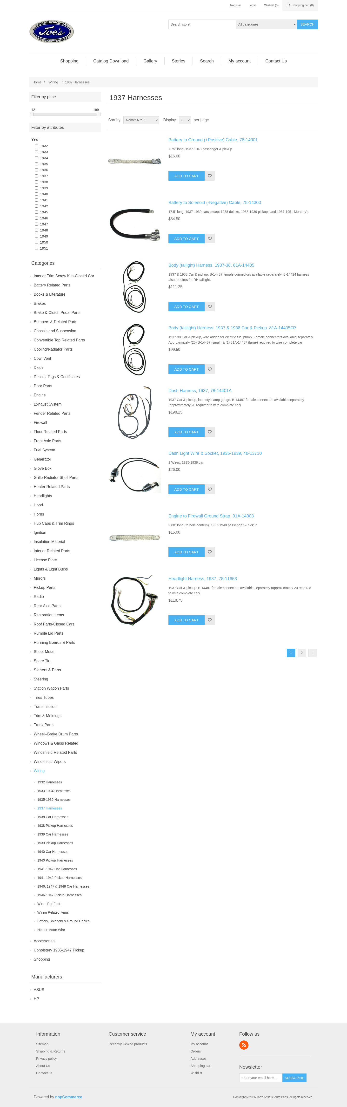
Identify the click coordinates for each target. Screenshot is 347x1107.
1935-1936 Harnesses (54, 799)
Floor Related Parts (50, 432)
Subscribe (294, 1078)
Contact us (44, 1073)
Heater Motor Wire (51, 930)
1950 (44, 242)
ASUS (39, 990)
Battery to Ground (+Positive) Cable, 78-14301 (213, 139)
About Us (43, 1066)
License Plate (45, 560)
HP (36, 999)
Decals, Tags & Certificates (57, 377)
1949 (44, 236)
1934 (44, 158)
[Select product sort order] (141, 120)
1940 (44, 194)
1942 (44, 206)
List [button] (314, 120)
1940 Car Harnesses (52, 852)
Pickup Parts (44, 587)
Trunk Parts (43, 725)
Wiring (39, 771)
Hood (38, 505)
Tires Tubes (44, 697)
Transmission (45, 707)
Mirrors (40, 578)
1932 (44, 146)
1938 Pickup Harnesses (55, 826)
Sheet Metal (44, 652)
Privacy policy (46, 1058)
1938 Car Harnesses (52, 817)
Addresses (199, 1058)
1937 (44, 176)
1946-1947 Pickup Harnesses (59, 895)
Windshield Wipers (50, 762)
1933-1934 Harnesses (54, 791)
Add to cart (186, 176)
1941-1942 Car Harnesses (57, 869)
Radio (39, 597)
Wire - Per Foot (48, 904)
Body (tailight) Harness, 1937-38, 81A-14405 (211, 265)
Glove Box (43, 468)
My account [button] (239, 61)
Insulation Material (49, 542)
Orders (196, 1051)
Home (37, 82)
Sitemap (42, 1044)
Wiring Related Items (53, 912)
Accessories (44, 941)
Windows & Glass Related (56, 743)
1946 (44, 218)
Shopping (42, 959)
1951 (44, 248)
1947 (44, 224)
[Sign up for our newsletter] (261, 1077)
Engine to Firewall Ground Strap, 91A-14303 (211, 516)
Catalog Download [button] (111, 61)
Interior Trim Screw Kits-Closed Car (64, 276)
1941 (44, 200)
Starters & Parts (47, 670)
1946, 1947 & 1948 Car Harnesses (63, 886)
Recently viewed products (128, 1044)
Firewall (40, 423)
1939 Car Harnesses (52, 834)
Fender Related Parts (52, 413)
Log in (253, 5)
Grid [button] (305, 120)
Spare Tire (43, 661)
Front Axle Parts (47, 441)
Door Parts (43, 386)
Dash (38, 368)
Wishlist (196, 1073)
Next (312, 653)
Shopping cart (201, 1066)
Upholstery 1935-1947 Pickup (59, 950)
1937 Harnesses (49, 808)
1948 (44, 230)
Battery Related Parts (52, 285)
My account (199, 1044)
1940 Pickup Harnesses (55, 860)
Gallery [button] (150, 61)
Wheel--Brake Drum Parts (56, 734)
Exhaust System (48, 404)
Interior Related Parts (52, 551)
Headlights (43, 496)
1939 (44, 188)
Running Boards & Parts (54, 642)
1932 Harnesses (49, 782)
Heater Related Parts (52, 487)
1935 (44, 164)
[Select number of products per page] (185, 120)
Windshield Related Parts (55, 752)
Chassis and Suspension (55, 331)
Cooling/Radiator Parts (53, 349)
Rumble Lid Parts (48, 633)
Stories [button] (178, 61)
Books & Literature (50, 294)
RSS (243, 1045)
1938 (44, 182)
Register (235, 5)
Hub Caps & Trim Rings (54, 523)
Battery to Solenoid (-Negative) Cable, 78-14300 (214, 202)
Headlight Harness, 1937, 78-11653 (202, 578)
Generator (42, 459)
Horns (39, 514)
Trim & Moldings (47, 716)
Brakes (40, 303)
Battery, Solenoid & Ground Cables (63, 921)
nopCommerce (68, 1097)
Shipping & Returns (50, 1051)
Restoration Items (49, 615)
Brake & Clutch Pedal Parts (57, 313)
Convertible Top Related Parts (59, 340)
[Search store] (202, 24)
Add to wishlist (210, 176)
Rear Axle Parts (47, 606)
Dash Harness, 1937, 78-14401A (200, 390)
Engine (40, 395)
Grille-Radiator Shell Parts (56, 477)
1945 (44, 212)
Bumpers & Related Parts (55, 322)
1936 (44, 170)
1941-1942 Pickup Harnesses (59, 878)
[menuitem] (69, 61)
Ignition (40, 532)
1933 (44, 152)
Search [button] (207, 61)
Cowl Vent (42, 358)
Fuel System (44, 450)
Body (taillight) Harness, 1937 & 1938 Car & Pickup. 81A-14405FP (232, 328)
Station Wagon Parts (51, 688)
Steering (41, 679)
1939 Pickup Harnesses (55, 843)
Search (307, 24)
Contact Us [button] (276, 61)
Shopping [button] (69, 61)
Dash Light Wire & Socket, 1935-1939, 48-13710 (215, 453)
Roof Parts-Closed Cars (54, 624)
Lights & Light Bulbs (51, 569)
